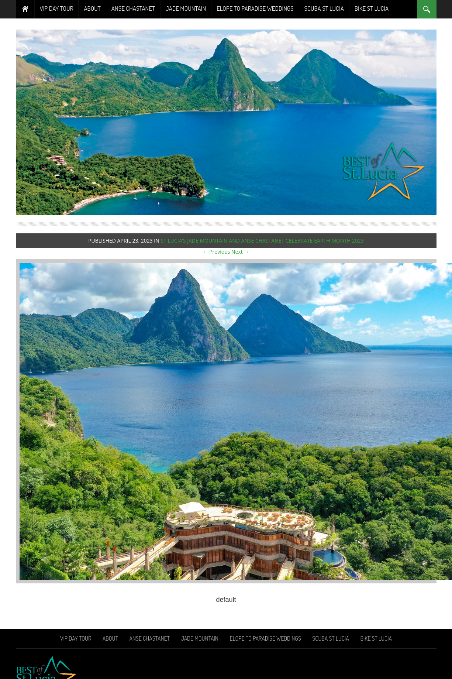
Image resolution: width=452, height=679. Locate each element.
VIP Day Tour (56, 8)
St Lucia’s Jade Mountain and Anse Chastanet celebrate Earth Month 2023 (262, 240)
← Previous (216, 251)
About (92, 8)
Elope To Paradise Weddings (255, 8)
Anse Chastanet (133, 8)
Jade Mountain (186, 8)
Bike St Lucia (372, 8)
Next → (240, 251)
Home (25, 9)
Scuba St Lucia (324, 8)
